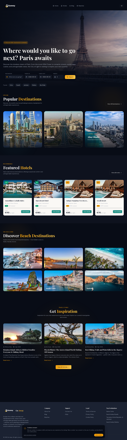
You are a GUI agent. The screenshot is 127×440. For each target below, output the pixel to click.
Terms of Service (91, 411)
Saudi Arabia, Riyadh (112, 414)
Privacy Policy (90, 414)
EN (121, 6)
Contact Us (68, 411)
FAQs (66, 414)
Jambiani (26, 85)
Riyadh (18, 85)
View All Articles (63, 367)
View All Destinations (114, 104)
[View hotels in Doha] (22, 129)
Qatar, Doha (110, 411)
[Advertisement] (63, 29)
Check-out (42, 73)
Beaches (46, 417)
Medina (34, 85)
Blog (45, 414)
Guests (55, 73)
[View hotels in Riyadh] (63, 129)
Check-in (27, 73)
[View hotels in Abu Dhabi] (104, 129)
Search (70, 77)
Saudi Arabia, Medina (112, 422)
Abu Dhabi (42, 85)
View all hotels (116, 172)
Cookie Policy (90, 417)
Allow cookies (98, 435)
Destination (8, 73)
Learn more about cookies (30, 435)
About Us (47, 411)
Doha (11, 85)
